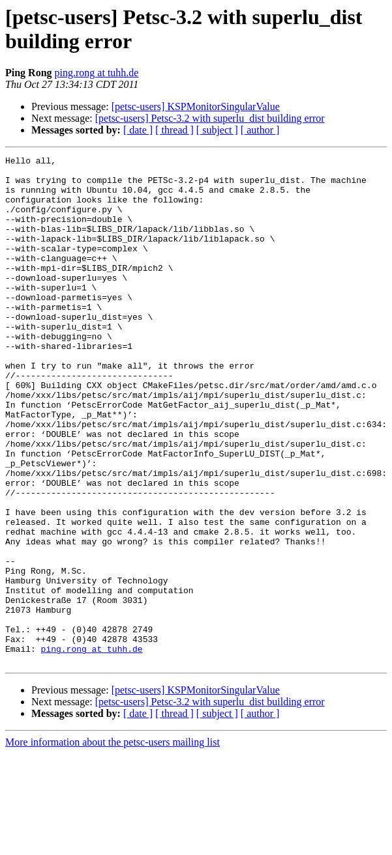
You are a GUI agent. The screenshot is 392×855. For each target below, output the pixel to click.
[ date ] (138, 129)
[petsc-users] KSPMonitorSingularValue (196, 106)
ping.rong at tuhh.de (97, 72)
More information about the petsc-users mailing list (112, 843)
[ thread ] (174, 129)
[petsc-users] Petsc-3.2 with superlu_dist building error (210, 118)
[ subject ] (217, 129)
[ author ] (260, 129)
